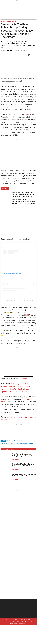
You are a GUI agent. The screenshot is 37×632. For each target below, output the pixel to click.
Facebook (13, 417)
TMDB (24, 623)
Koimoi (24, 379)
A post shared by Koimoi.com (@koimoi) (19, 300)
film (27, 114)
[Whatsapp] (9, 437)
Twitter (32, 417)
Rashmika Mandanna (21, 443)
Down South (11, 21)
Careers (17, 619)
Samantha (31, 443)
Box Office (15, 459)
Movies (32, 621)
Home (3, 21)
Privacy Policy (27, 619)
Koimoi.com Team (7, 50)
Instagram (23, 417)
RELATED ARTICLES (8, 449)
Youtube (4, 420)
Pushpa (11, 443)
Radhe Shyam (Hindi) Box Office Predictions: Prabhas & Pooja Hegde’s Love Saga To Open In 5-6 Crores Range (24, 201)
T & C (22, 619)
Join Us (8, 55)
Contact (12, 619)
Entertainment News (28, 441)
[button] (29, 55)
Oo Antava (4, 443)
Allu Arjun (9, 441)
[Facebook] (2, 437)
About (7, 619)
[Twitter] (5, 437)
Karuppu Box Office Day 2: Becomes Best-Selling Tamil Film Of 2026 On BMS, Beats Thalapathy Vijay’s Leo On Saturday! (23, 465)
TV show (13, 623)
